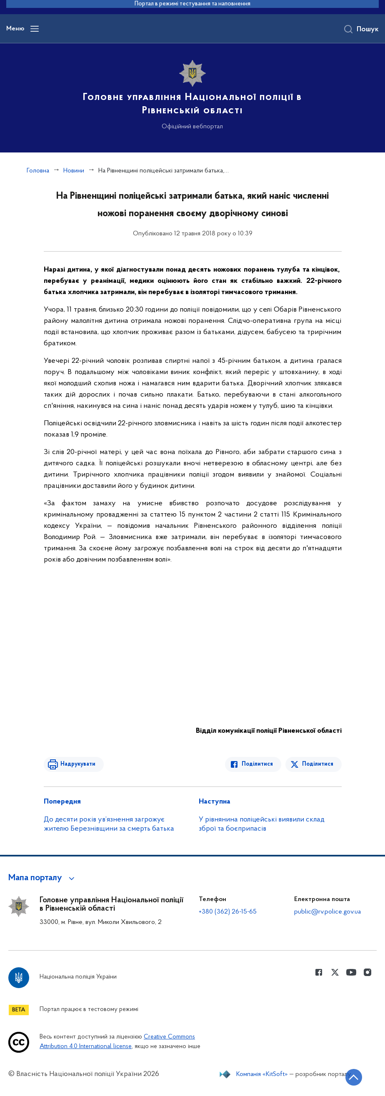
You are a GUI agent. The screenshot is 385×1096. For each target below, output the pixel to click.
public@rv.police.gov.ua (327, 912)
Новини (73, 170)
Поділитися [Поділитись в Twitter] (317, 764)
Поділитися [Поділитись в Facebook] (257, 764)
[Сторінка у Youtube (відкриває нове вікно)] (351, 972)
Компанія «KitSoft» (262, 1074)
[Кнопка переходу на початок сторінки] (353, 1077)
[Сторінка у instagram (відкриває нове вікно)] (367, 972)
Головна (38, 170)
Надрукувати (77, 764)
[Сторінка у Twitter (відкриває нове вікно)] (335, 972)
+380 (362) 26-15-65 (228, 912)
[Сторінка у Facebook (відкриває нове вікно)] (319, 972)
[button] (42, 878)
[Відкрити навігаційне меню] (34, 29)
